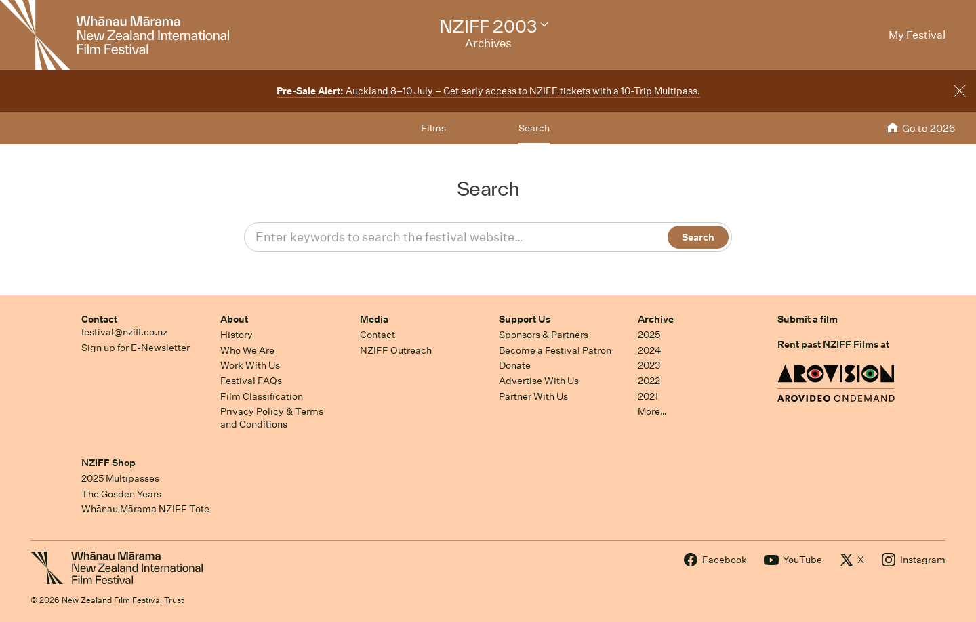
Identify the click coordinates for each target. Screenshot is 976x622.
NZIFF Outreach (396, 350)
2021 (648, 396)
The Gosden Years (121, 494)
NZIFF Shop (108, 463)
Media (374, 319)
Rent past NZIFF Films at (833, 344)
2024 (649, 350)
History (236, 335)
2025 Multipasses (120, 478)
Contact (99, 319)
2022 (649, 381)
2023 (649, 365)
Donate (515, 365)
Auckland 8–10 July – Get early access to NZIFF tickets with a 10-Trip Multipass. (488, 91)
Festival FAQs (251, 381)
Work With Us (250, 365)
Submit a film (807, 319)
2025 (649, 335)
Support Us (524, 319)
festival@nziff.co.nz (124, 332)
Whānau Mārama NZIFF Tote (145, 509)
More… (652, 411)
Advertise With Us (539, 381)
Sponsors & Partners (543, 335)
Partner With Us (533, 396)
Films (433, 128)
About (234, 319)
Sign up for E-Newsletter (135, 347)
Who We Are (247, 350)
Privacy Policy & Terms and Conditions (271, 417)
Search (534, 128)
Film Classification (261, 396)
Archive (656, 319)
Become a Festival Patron (555, 350)
